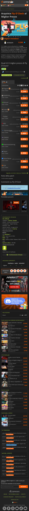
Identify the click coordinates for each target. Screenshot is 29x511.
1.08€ (24, 161)
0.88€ (24, 133)
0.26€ (24, 98)
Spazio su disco (6, 243)
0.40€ (24, 119)
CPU (3, 236)
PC (3, 69)
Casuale (15, 220)
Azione (10, 220)
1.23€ (24, 167)
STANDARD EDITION (19, 75)
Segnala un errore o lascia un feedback (17, 173)
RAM (3, 237)
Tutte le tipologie (6, 75)
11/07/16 (14, 229)
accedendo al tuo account (13, 188)
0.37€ (24, 105)
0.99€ (24, 146)
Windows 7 (7, 234)
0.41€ (24, 126)
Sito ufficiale (5, 219)
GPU (3, 239)
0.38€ (24, 112)
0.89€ (24, 139)
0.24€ (24, 91)
